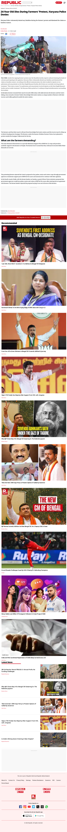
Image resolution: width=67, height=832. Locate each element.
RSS (53, 780)
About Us (4, 780)
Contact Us (12, 780)
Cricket (2, 572)
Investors (48, 780)
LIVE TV (58, 2)
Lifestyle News (4, 616)
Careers (58, 780)
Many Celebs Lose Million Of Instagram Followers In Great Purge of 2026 (23, 614)
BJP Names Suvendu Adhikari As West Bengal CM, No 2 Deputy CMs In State (24, 526)
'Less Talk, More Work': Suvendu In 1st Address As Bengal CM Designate (23, 264)
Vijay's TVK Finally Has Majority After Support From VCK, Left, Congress (22, 395)
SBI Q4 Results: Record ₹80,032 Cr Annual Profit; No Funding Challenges (18, 670)
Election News (4, 441)
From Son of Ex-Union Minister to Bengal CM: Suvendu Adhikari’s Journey (23, 351)
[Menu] (64, 3)
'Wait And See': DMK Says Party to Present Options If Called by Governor (23, 483)
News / (2, 5)
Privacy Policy (20, 780)
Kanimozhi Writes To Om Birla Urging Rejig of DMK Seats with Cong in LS (23, 308)
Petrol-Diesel (5, 783)
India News (4, 31)
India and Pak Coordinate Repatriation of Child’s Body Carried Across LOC (23, 658)
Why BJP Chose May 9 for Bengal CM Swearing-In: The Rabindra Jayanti (23, 439)
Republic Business (5, 741)
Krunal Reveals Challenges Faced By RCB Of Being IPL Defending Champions (24, 570)
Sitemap (28, 780)
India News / (7, 5)
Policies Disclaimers (37, 780)
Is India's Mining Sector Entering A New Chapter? (17, 739)
